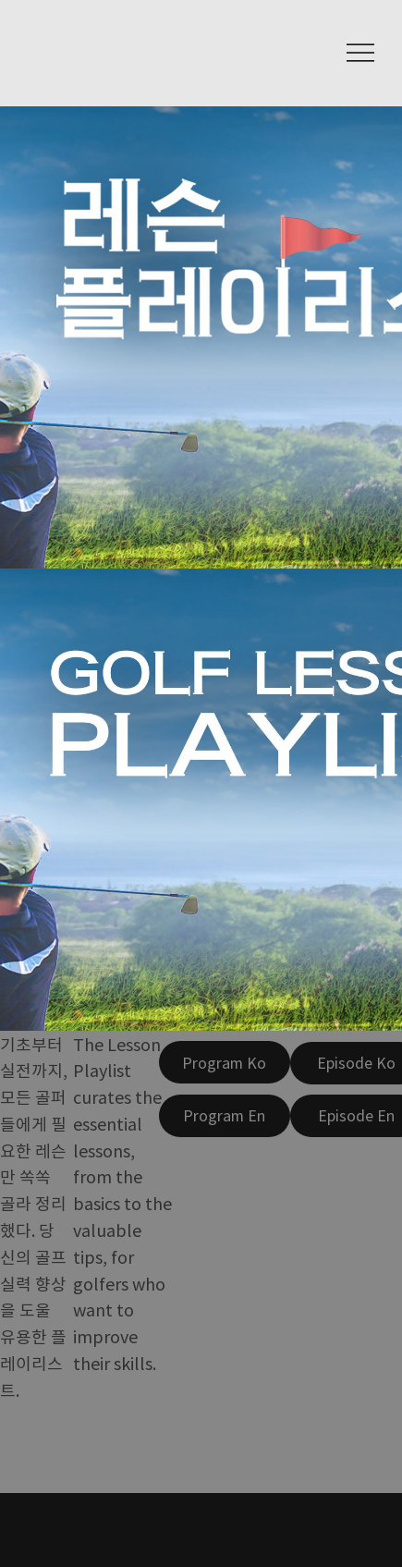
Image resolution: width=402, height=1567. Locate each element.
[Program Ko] (224, 1062)
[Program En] (224, 1116)
